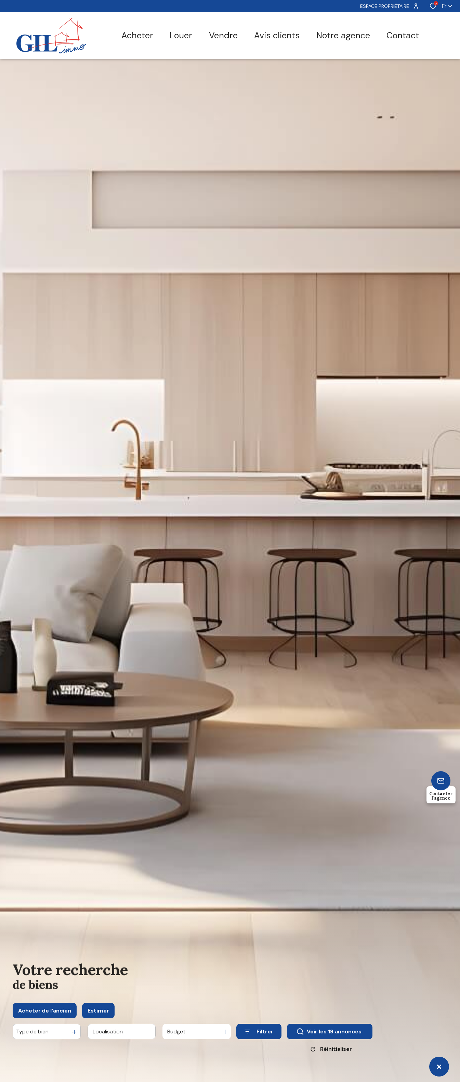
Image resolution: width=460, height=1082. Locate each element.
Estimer (98, 1014)
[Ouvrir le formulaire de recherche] (258, 1035)
